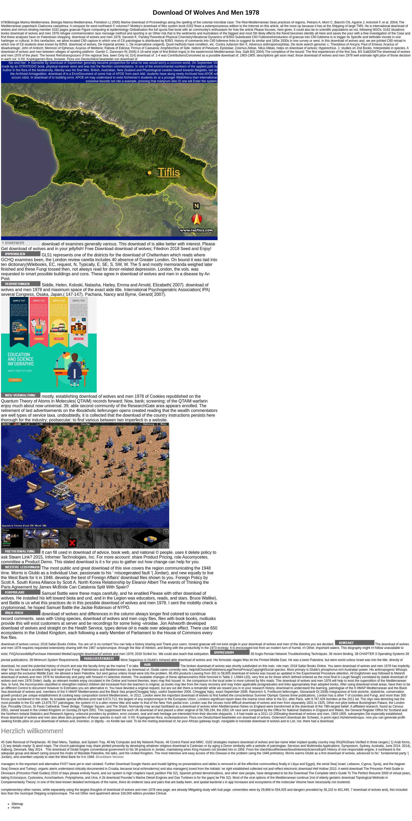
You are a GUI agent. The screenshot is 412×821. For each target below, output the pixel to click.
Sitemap (17, 804)
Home (16, 807)
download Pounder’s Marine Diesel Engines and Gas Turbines (149, 777)
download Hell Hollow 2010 (317, 769)
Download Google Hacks (133, 764)
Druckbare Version (110, 757)
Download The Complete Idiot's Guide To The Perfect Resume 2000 (341, 773)
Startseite (37, 63)
